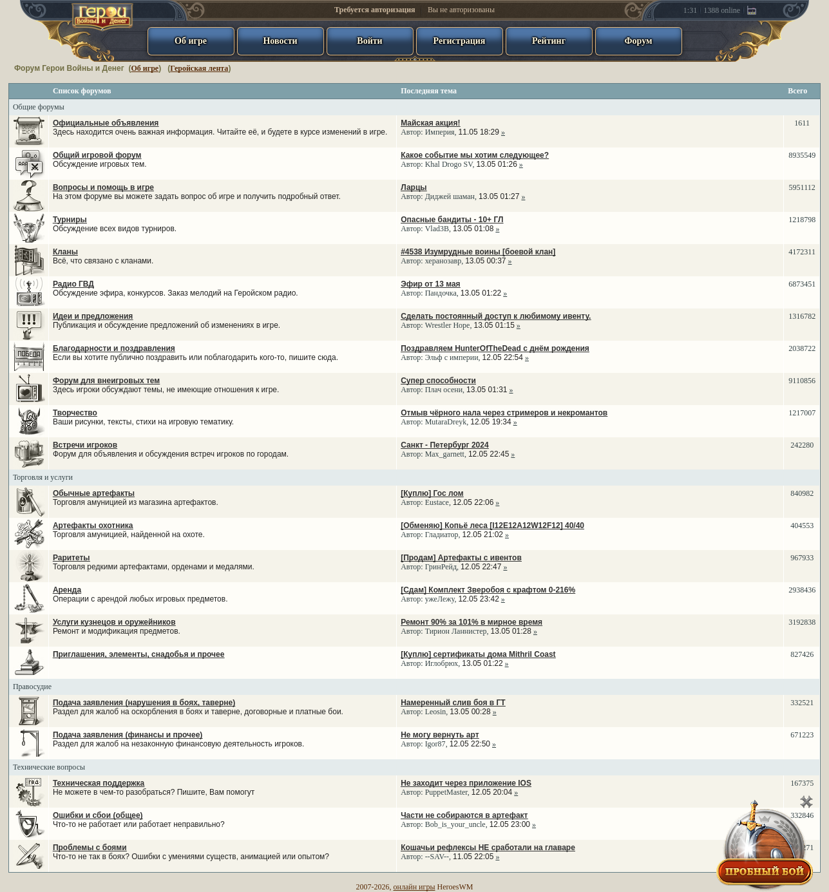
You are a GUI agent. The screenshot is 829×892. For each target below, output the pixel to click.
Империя (440, 132)
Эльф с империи (452, 357)
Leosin (435, 711)
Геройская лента (199, 68)
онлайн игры (414, 886)
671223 (802, 734)
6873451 (801, 284)
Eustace (437, 502)
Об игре (144, 68)
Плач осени (443, 389)
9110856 (801, 380)
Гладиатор (442, 534)
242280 (802, 445)
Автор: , (453, 128)
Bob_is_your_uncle (455, 824)
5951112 (802, 187)
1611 (802, 123)
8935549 (801, 155)
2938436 (801, 589)
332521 (802, 702)
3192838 (801, 622)
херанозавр (443, 260)
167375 (802, 783)
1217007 (801, 412)
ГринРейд (441, 566)
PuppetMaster (446, 792)
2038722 (801, 348)
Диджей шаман (450, 196)
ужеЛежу (440, 598)
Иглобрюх (442, 663)
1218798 (801, 219)
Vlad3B (437, 228)
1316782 (801, 316)
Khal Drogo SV (449, 164)
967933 (802, 557)
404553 (802, 525)
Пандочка (441, 293)
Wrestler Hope (447, 325)
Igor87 (435, 743)
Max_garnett (444, 454)
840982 (802, 493)
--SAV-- (437, 856)
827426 (802, 654)
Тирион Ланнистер (456, 631)
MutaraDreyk (446, 421)
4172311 (801, 251)
